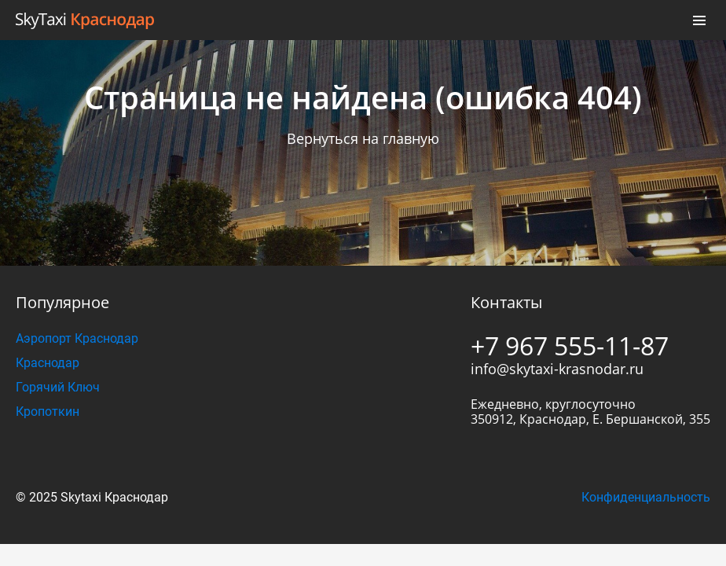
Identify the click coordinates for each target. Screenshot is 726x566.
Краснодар (47, 362)
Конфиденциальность (645, 497)
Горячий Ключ (58, 387)
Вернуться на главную (363, 138)
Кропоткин (47, 411)
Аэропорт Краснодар (77, 338)
